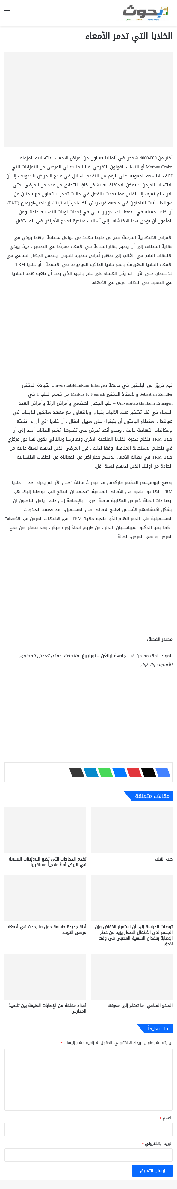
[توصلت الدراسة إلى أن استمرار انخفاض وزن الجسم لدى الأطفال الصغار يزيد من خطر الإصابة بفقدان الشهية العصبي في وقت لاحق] (132, 898)
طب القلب (164, 859)
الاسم (166, 1118)
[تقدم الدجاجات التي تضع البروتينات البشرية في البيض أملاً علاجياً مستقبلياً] (45, 830)
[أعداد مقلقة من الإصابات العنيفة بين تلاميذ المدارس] (45, 977)
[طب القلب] (132, 830)
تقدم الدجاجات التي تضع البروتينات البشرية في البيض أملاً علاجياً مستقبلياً (47, 862)
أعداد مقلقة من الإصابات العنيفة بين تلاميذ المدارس (47, 1008)
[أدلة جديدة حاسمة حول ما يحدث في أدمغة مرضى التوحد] (45, 898)
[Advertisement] (88, 336)
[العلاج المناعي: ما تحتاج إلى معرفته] (132, 977)
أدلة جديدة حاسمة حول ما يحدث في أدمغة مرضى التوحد (47, 930)
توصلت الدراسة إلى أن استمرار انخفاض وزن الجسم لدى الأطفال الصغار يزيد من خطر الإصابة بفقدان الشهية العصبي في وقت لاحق (134, 935)
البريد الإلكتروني (157, 1143)
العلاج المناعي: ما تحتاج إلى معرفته (140, 1006)
